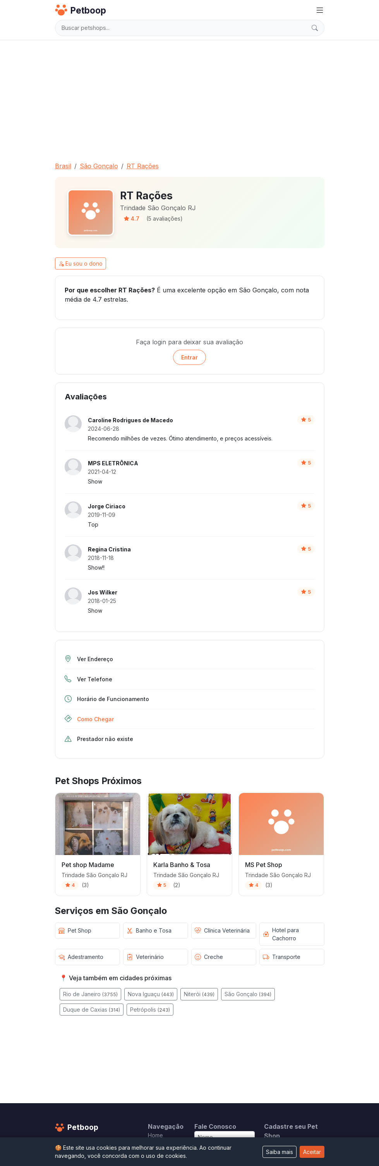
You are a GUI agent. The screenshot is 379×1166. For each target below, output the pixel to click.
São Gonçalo (248, 994)
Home (155, 1135)
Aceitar (312, 1152)
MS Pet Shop (263, 865)
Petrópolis (150, 1009)
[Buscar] (314, 28)
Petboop (80, 10)
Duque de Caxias (91, 1009)
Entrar (189, 357)
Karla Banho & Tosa (181, 865)
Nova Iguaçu (151, 994)
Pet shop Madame (88, 865)
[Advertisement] (189, 97)
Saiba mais (279, 1152)
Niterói (199, 994)
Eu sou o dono (80, 263)
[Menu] (319, 10)
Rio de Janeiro (90, 994)
